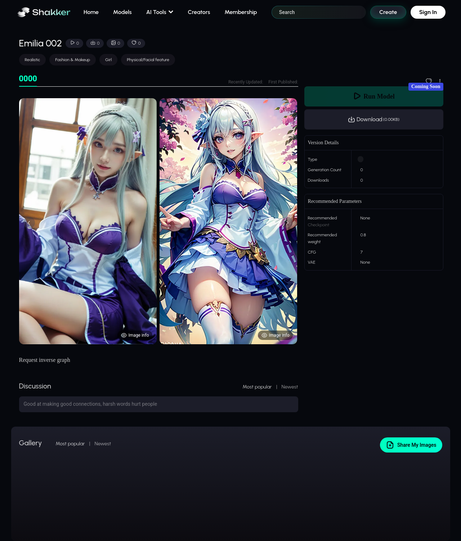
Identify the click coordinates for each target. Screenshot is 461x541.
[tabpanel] (158, 221)
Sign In (428, 12)
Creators (199, 12)
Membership (240, 12)
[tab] (28, 79)
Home (91, 12)
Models (122, 12)
